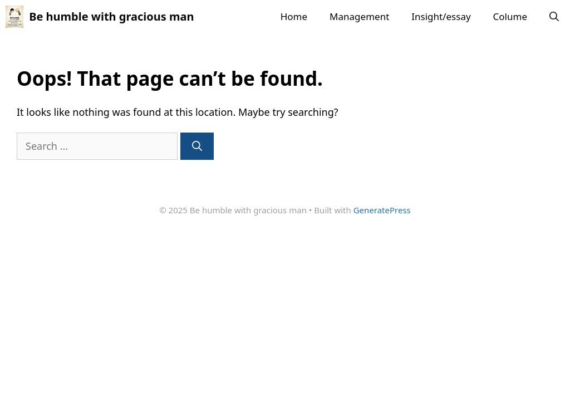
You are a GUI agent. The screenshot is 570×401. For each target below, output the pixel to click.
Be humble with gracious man (111, 16)
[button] (554, 16)
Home (294, 16)
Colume (510, 16)
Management (359, 16)
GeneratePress (382, 210)
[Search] (197, 146)
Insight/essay (440, 16)
